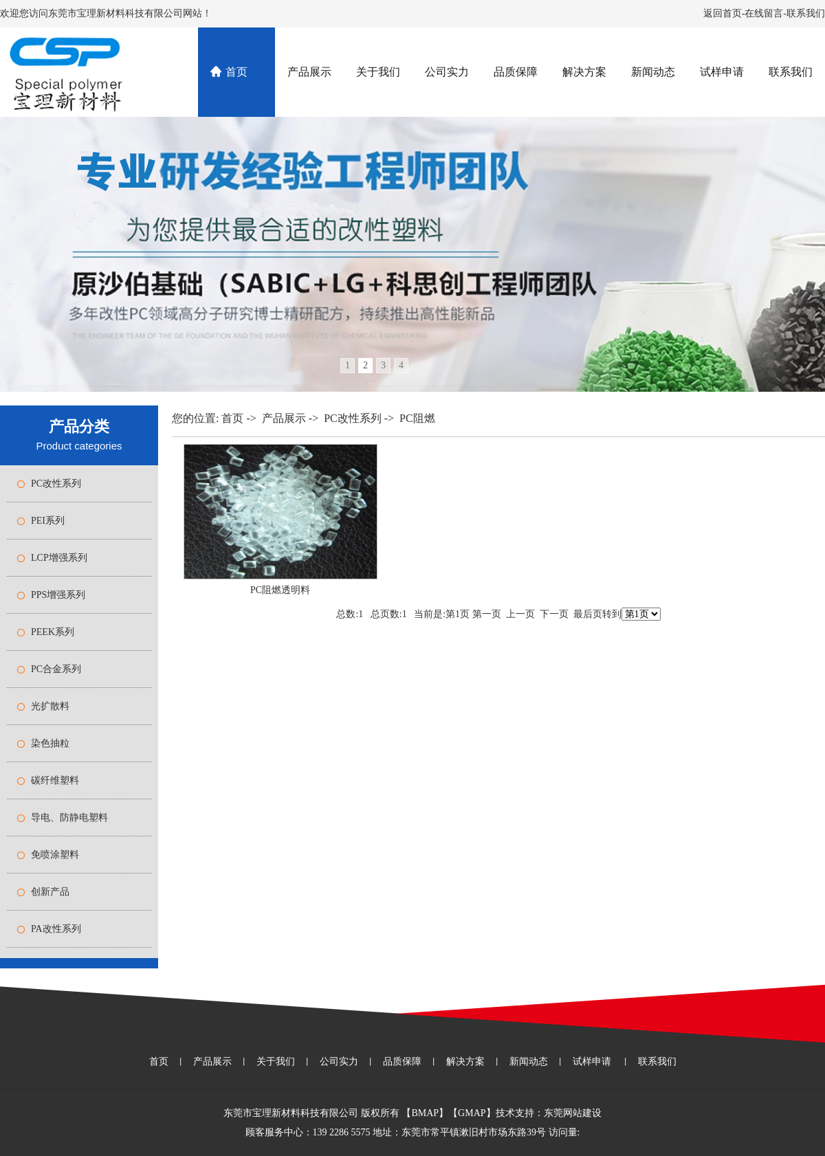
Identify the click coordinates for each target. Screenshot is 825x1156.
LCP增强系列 (59, 558)
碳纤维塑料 (55, 780)
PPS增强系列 (58, 595)
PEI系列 (48, 520)
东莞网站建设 (573, 1113)
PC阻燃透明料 (280, 590)
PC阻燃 (417, 418)
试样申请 (722, 72)
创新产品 (50, 892)
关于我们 (378, 72)
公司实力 (447, 72)
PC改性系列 (56, 483)
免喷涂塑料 (55, 854)
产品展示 (309, 72)
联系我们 (805, 13)
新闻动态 (653, 72)
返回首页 (722, 13)
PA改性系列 (56, 929)
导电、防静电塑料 (69, 817)
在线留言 (764, 13)
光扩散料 (50, 706)
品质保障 (516, 72)
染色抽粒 (50, 743)
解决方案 (584, 72)
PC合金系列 (56, 669)
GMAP (471, 1113)
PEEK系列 (52, 632)
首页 (237, 72)
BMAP (425, 1113)
